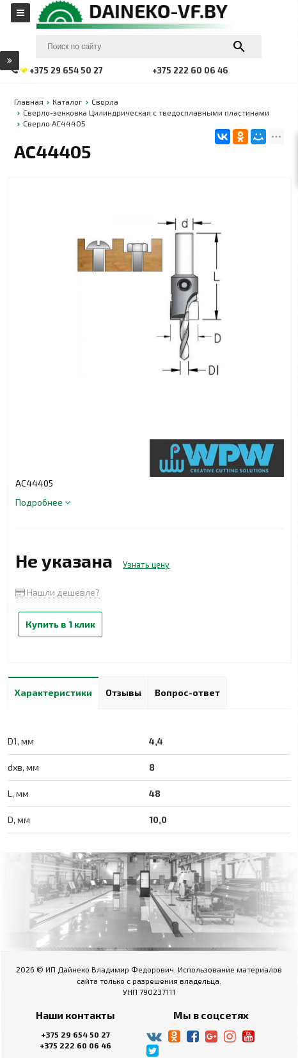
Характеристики (53, 692)
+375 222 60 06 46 (75, 1045)
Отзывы (123, 692)
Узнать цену (146, 564)
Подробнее (42, 502)
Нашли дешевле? (57, 592)
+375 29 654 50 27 (75, 1034)
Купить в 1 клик (60, 624)
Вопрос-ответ (187, 692)
